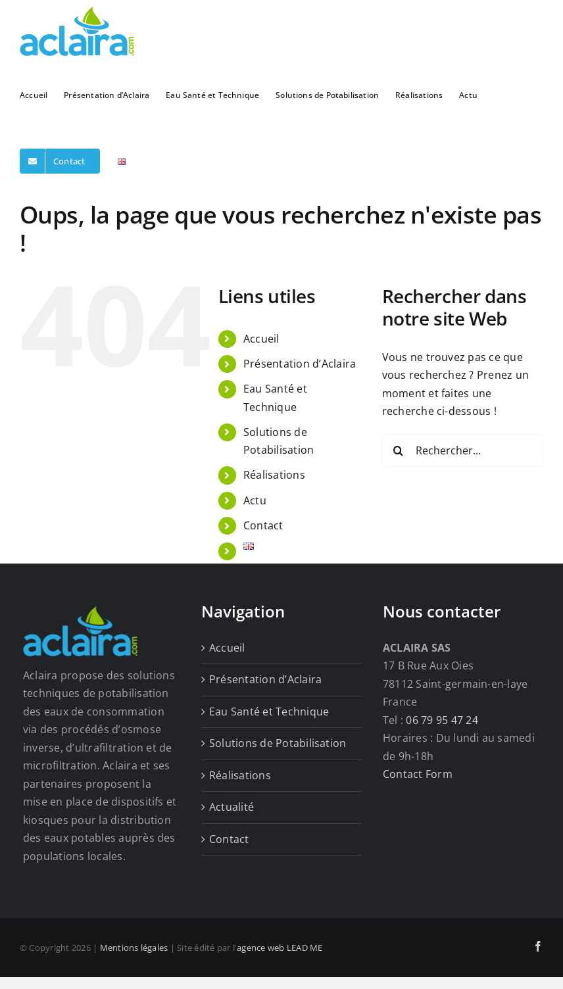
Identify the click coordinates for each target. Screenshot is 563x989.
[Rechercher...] (462, 450)
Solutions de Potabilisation (277, 743)
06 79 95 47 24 (441, 720)
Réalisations (274, 475)
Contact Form (418, 774)
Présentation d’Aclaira (299, 363)
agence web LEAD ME (279, 947)
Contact (263, 525)
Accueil (261, 338)
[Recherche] (398, 450)
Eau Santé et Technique (269, 711)
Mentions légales (134, 947)
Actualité (231, 807)
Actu (254, 500)
